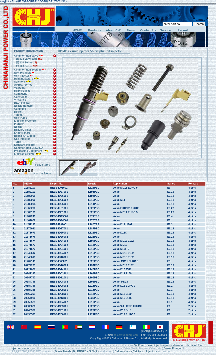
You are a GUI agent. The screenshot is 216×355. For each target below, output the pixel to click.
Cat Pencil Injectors (145, 351)
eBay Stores (33, 164)
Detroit (18, 111)
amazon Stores (33, 173)
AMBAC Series (23, 84)
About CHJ (113, 30)
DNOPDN (82, 351)
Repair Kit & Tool (24, 135)
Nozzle (18, 126)
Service (165, 30)
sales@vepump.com (126, 335)
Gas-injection (22, 138)
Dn (75, 351)
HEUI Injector (22, 102)
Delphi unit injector (108, 51)
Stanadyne (20, 93)
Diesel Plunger (173, 348)
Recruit (182, 30)
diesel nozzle (181, 345)
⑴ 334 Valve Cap (28, 58)
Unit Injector (21, 75)
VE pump (19, 87)
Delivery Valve (22, 129)
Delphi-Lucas (22, 90)
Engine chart (22, 132)
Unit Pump (20, 117)
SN (93, 351)
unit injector (80, 51)
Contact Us (148, 30)
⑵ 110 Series (26, 62)
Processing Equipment (28, 150)
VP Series (20, 99)
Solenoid (19, 81)
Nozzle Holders (23, 105)
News (131, 30)
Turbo (17, 141)
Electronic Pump (24, 153)
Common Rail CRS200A (28, 147)
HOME (77, 30)
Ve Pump (139, 345)
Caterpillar (20, 96)
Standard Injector (24, 144)
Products (94, 30)
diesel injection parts (159, 345)
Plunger (19, 123)
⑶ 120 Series (26, 66)
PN (98, 351)
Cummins (20, 108)
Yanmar (18, 114)
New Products (22, 72)
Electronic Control (25, 120)
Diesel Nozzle (63, 351)
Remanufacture (23, 78)
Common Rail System (30, 69)
